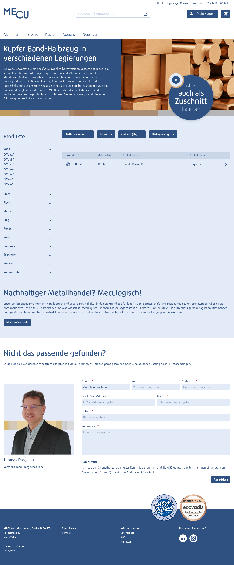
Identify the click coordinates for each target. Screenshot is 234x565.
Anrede (87, 381)
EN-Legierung (163, 134)
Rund (27, 237)
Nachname (189, 381)
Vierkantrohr (27, 271)
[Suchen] (146, 14)
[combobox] (109, 14)
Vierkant (27, 263)
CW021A (9, 169)
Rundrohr (27, 245)
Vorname (137, 381)
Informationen (130, 528)
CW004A (9, 154)
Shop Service (70, 528)
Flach (27, 202)
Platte (27, 211)
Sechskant (27, 254)
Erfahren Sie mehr (17, 322)
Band (27, 148)
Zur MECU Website (218, 3)
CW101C (8, 179)
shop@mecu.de (12, 550)
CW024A (9, 174)
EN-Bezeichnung (78, 134)
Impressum (126, 542)
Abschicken (221, 479)
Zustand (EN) (132, 134)
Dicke (106, 134)
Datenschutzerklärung (111, 467)
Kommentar (90, 426)
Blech (27, 193)
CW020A (9, 164)
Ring (27, 219)
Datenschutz (127, 533)
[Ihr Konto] (202, 14)
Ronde (27, 228)
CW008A (9, 159)
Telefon (162, 396)
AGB (169, 467)
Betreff (87, 411)
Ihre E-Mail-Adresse (95, 396)
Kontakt (197, 3)
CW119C (8, 184)
